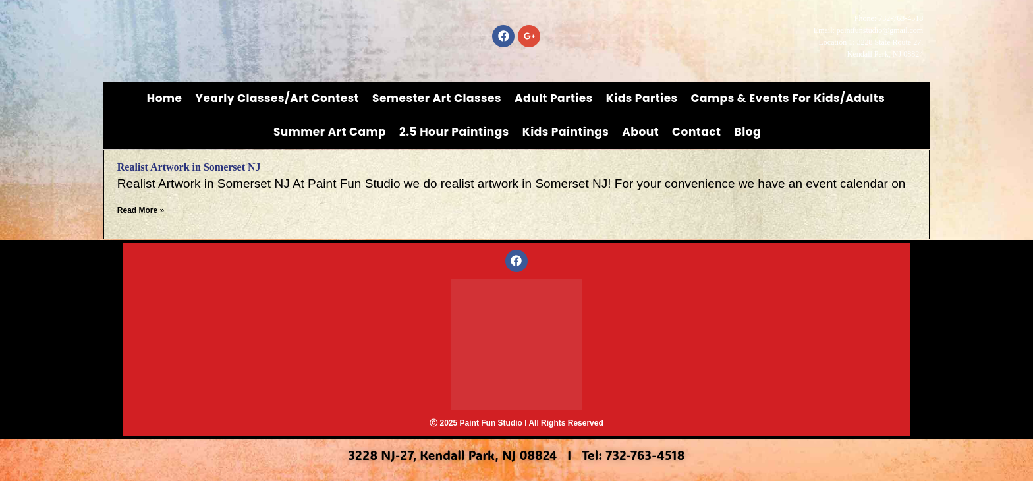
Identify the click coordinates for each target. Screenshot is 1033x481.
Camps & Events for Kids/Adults (788, 98)
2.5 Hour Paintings (454, 132)
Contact (696, 132)
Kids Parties (642, 98)
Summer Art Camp (329, 132)
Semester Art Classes (436, 98)
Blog (747, 132)
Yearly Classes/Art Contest (278, 98)
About (640, 132)
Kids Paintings (565, 132)
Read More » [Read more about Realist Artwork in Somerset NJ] (140, 210)
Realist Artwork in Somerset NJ (189, 167)
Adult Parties (554, 98)
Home (164, 98)
